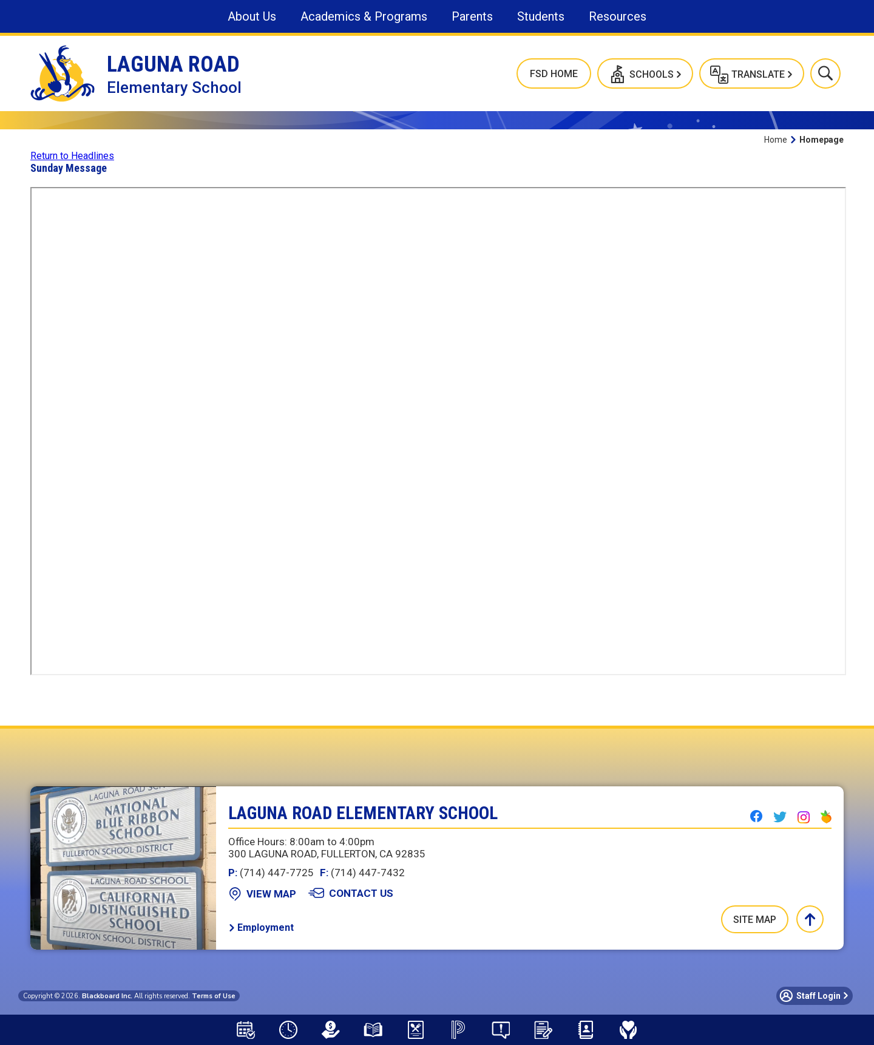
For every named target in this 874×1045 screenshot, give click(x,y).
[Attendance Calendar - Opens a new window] (246, 1030)
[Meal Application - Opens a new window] (416, 1030)
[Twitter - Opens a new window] (780, 816)
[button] (645, 73)
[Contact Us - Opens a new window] (350, 893)
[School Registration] (543, 1030)
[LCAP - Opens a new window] (331, 1030)
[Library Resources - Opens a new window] (373, 1030)
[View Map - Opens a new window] (262, 893)
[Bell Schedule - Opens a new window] (288, 1030)
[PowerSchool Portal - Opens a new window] (458, 1030)
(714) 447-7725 (271, 872)
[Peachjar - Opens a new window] (826, 816)
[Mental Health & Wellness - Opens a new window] (628, 1030)
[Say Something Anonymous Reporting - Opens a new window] (500, 1030)
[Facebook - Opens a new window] (756, 816)
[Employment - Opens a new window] (261, 927)
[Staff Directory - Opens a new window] (585, 1030)
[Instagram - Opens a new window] (804, 817)
